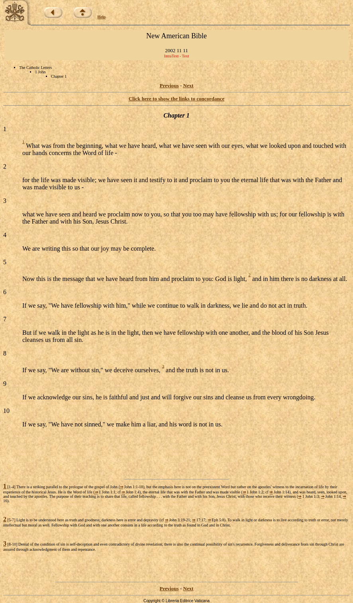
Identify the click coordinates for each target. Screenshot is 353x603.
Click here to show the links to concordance (177, 99)
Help (102, 17)
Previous (169, 85)
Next (188, 85)
